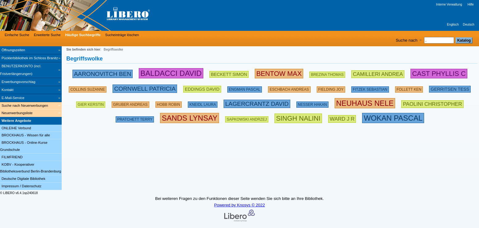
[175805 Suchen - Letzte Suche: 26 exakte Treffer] (327, 73)
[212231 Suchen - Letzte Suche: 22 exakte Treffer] (432, 103)
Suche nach (406, 40)
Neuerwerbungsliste (17, 113)
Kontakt (8, 90)
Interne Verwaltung (449, 4)
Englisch (453, 24)
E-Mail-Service (13, 98)
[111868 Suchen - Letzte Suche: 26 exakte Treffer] (202, 103)
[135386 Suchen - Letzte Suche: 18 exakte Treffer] (168, 103)
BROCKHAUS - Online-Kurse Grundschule (23, 146)
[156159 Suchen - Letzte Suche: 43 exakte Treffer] (331, 88)
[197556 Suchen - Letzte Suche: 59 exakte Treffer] (289, 88)
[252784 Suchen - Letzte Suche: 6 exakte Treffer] (439, 73)
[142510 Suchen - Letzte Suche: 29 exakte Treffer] (246, 118)
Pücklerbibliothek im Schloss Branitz (30, 58)
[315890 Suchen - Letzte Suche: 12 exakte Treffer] (393, 118)
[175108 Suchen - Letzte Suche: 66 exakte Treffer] (135, 118)
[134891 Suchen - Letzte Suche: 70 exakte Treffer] (370, 88)
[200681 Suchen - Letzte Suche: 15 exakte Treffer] (202, 88)
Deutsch (468, 24)
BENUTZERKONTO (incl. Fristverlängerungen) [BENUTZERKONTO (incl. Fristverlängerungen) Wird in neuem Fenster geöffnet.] (20, 70)
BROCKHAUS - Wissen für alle (26, 135)
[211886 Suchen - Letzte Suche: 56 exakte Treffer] (450, 88)
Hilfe (471, 4)
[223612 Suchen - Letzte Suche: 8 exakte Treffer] (342, 118)
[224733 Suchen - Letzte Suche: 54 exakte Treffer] (145, 88)
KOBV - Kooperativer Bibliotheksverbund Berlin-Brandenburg (30, 168)
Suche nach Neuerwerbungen (25, 105)
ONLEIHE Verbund (16, 128)
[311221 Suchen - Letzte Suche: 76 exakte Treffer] (365, 103)
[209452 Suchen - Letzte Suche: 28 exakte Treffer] (229, 73)
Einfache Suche (17, 35)
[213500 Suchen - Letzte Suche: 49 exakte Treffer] (377, 73)
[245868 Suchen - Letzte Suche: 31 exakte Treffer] (102, 73)
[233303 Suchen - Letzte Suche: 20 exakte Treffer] (257, 103)
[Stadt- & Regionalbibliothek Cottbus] (92, 15)
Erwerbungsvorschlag (18, 82)
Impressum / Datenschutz (21, 186)
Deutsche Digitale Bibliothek (23, 178)
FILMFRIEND (12, 157)
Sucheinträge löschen (122, 35)
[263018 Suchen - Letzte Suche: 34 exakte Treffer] (279, 73)
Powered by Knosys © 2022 (239, 205)
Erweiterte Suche (47, 35)
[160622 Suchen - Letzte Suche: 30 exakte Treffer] (87, 88)
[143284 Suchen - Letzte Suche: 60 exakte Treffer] (90, 103)
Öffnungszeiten (13, 50)
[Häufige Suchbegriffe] (82, 35)
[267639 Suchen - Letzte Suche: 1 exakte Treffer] (298, 118)
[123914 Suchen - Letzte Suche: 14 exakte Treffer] (244, 88)
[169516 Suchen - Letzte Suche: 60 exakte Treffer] (409, 88)
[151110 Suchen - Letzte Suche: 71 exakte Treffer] (312, 103)
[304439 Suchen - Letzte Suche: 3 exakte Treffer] (189, 118)
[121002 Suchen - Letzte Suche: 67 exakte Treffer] (130, 103)
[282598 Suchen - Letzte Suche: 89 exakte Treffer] (171, 73)
